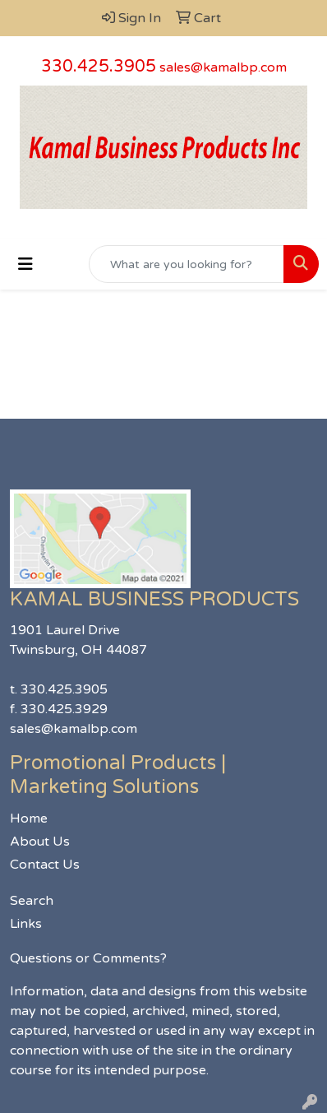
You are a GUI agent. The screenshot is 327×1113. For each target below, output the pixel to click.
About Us (40, 841)
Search (31, 901)
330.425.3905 (98, 67)
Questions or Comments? (88, 958)
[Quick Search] (186, 264)
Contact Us (45, 864)
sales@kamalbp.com (223, 67)
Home (29, 818)
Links (26, 924)
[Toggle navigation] (25, 264)
